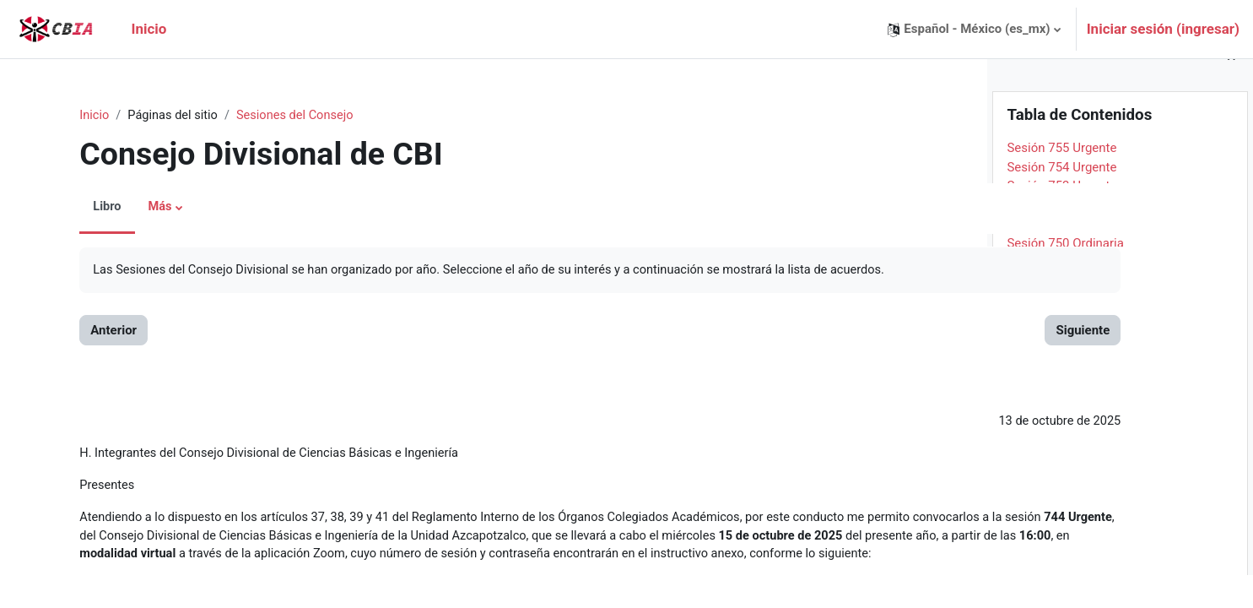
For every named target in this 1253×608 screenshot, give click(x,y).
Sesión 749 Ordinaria (1065, 294)
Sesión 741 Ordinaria (1065, 446)
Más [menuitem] (141, 207)
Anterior (94, 331)
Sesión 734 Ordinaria (1065, 579)
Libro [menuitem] (87, 207)
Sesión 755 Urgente (1061, 180)
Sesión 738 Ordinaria (1065, 503)
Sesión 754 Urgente (1061, 199)
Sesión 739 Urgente (1061, 484)
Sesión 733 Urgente (1061, 598)
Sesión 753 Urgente (1061, 218)
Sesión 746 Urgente (1061, 351)
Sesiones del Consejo (280, 115)
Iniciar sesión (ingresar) (1163, 28)
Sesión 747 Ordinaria (1065, 332)
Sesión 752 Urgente (1061, 237)
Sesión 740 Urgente (1061, 465)
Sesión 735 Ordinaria (1065, 560)
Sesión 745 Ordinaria (1065, 370)
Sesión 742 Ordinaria (1065, 427)
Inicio (75, 115)
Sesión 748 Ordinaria (1065, 313)
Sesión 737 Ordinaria (1065, 522)
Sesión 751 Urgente (1061, 256)
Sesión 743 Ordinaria (1065, 408)
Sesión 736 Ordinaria (1065, 541)
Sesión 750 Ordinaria (1065, 275)
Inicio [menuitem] (148, 28)
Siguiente (916, 331)
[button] (974, 29)
